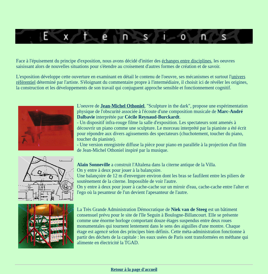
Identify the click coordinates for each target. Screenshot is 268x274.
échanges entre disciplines (186, 60)
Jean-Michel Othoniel (122, 106)
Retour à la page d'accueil (134, 269)
